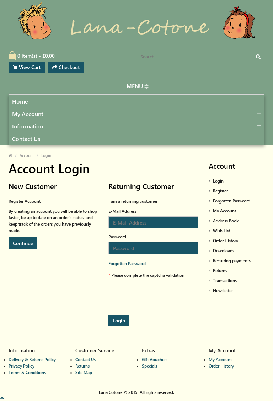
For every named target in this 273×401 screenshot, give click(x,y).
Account (27, 155)
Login (46, 155)
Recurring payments (232, 260)
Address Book (226, 220)
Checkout (66, 67)
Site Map (83, 372)
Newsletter (223, 290)
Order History (225, 240)
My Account (27, 114)
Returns (220, 270)
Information (27, 126)
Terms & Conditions (27, 372)
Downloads (223, 250)
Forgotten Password (127, 263)
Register (220, 191)
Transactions (225, 280)
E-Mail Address (122, 211)
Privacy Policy (21, 366)
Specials (149, 366)
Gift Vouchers (154, 359)
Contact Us (26, 139)
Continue (23, 243)
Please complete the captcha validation (147, 275)
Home (20, 102)
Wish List (221, 230)
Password (117, 236)
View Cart (27, 67)
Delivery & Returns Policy (32, 359)
